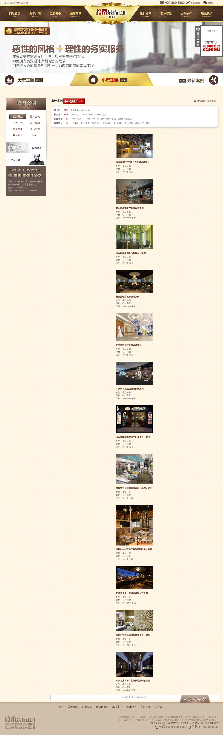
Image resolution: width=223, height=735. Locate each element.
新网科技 (214, 723)
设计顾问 (145, 15)
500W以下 (75, 114)
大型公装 (74, 110)
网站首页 (14, 15)
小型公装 (85, 110)
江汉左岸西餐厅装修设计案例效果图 (133, 680)
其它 (34, 135)
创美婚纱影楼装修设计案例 (128, 345)
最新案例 (183, 79)
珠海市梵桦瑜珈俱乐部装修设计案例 (133, 635)
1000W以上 (100, 114)
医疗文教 (35, 116)
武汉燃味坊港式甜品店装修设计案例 (133, 437)
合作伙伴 (186, 15)
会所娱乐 (18, 129)
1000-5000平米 (92, 119)
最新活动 (75, 15)
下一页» (143, 697)
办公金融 (35, 122)
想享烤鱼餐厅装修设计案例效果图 (132, 593)
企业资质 (87, 706)
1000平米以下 (76, 119)
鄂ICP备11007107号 (190, 723)
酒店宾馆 (35, 129)
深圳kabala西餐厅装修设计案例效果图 (134, 549)
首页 (61, 706)
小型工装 (111, 79)
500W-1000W (88, 114)
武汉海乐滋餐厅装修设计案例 (130, 208)
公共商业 (18, 116)
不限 (66, 110)
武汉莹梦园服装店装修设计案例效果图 (134, 488)
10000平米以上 (125, 119)
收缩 (197, 36)
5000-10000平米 (108, 119)
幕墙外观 (18, 135)
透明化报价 (102, 706)
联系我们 (206, 15)
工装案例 (55, 15)
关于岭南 (35, 15)
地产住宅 (18, 122)
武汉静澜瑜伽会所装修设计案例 (131, 253)
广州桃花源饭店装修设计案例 (130, 389)
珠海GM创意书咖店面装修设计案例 (132, 162)
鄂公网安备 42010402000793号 (165, 723)
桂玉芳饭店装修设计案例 (127, 296)
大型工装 (40, 79)
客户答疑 (166, 15)
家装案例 (211, 101)
